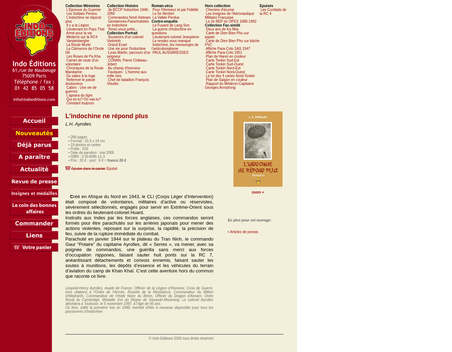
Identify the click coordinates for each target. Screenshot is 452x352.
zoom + (258, 192)
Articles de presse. (244, 232)
